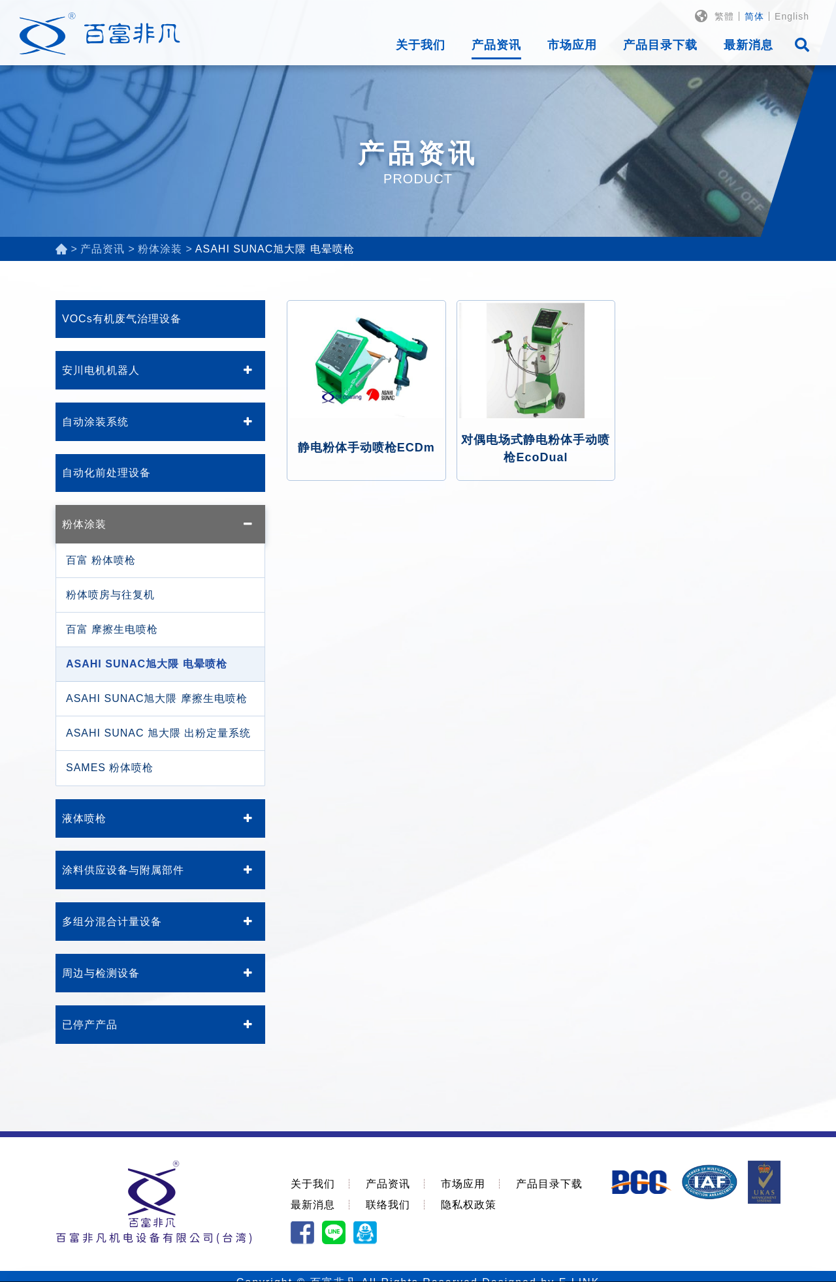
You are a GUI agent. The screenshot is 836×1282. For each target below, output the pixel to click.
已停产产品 (90, 1024)
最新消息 (748, 45)
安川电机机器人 (101, 370)
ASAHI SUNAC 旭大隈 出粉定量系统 (158, 733)
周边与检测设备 (101, 973)
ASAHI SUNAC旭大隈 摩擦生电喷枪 (157, 698)
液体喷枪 (84, 818)
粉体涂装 (84, 524)
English (792, 16)
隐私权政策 (468, 1204)
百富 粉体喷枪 (101, 560)
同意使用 (751, 1259)
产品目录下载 (660, 45)
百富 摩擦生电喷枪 (112, 629)
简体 (754, 16)
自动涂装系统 (95, 421)
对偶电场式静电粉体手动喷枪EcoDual (535, 448)
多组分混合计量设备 (112, 921)
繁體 (724, 16)
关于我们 (420, 45)
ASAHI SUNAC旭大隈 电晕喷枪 (146, 663)
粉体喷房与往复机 (110, 594)
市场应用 (572, 45)
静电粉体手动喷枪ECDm (366, 447)
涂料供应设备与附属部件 (123, 870)
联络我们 (388, 1204)
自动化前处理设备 (106, 472)
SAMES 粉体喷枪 (109, 767)
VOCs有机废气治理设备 (122, 318)
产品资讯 (496, 45)
